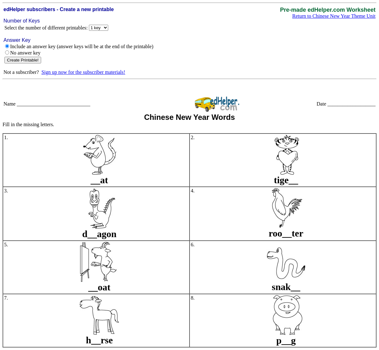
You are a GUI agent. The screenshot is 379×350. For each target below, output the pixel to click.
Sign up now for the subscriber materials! (83, 72)
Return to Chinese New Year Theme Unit (334, 16)
